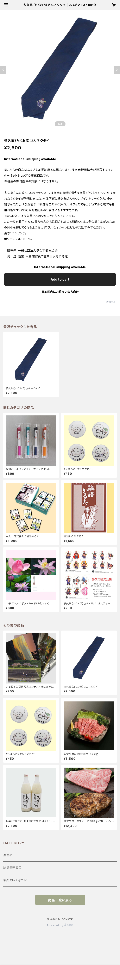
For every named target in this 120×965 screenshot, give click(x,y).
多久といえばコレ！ (15, 880)
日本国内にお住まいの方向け (60, 291)
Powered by (60, 925)
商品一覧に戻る (60, 900)
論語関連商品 (12, 867)
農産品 (7, 855)
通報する (111, 302)
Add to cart (60, 279)
